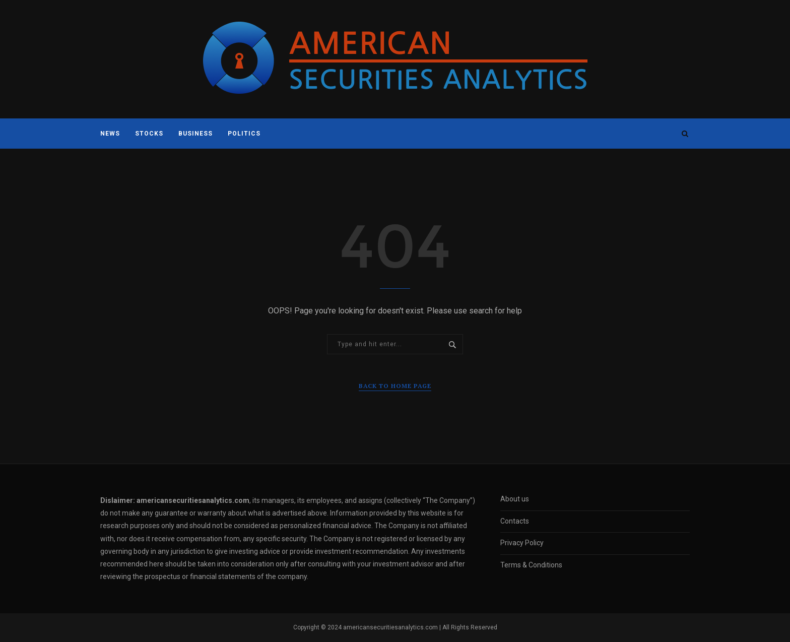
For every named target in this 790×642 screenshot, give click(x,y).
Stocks (149, 133)
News (110, 133)
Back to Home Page (395, 386)
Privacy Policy (522, 543)
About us (514, 499)
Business (195, 133)
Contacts (514, 521)
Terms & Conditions (531, 565)
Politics (244, 133)
